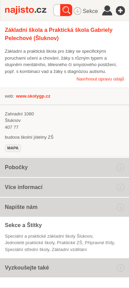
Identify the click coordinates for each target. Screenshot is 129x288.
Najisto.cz (29, 10)
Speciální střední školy (27, 249)
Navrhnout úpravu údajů (100, 79)
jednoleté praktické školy (29, 242)
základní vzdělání (69, 249)
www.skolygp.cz (33, 96)
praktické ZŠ (70, 242)
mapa (13, 148)
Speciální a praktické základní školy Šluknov (48, 236)
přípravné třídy (99, 242)
